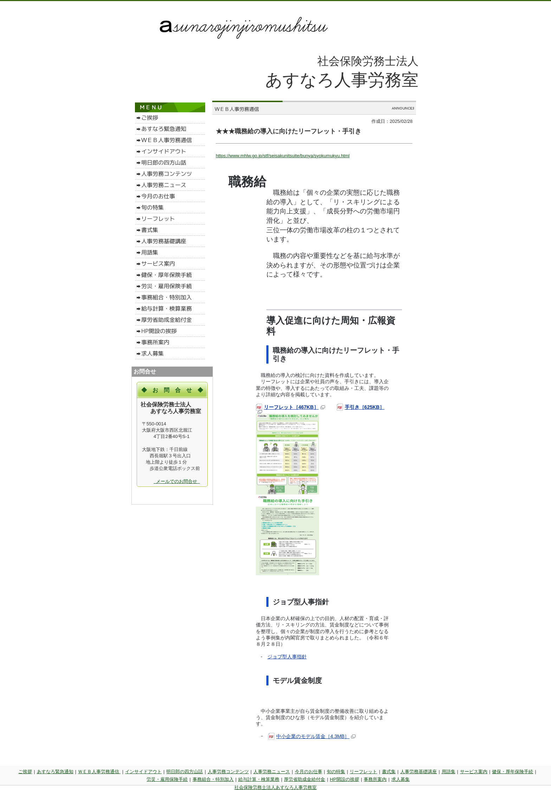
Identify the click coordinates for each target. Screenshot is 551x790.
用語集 (448, 771)
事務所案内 (375, 779)
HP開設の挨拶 (344, 779)
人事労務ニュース (271, 771)
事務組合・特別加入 (213, 779)
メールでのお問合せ (177, 481)
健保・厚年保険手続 (512, 771)
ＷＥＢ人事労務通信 (99, 771)
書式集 (389, 771)
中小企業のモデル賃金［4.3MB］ (312, 736)
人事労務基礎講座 (418, 771)
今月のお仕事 (308, 771)
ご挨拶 (25, 771)
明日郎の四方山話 (184, 771)
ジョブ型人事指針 (287, 656)
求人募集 (400, 779)
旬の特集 (336, 771)
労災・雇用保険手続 (167, 779)
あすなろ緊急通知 (55, 771)
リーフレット (363, 771)
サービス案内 (473, 771)
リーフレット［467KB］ (290, 407)
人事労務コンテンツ (228, 771)
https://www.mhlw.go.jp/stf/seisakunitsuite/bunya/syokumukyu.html (283, 155)
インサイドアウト (143, 771)
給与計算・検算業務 (258, 779)
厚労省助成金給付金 (304, 779)
